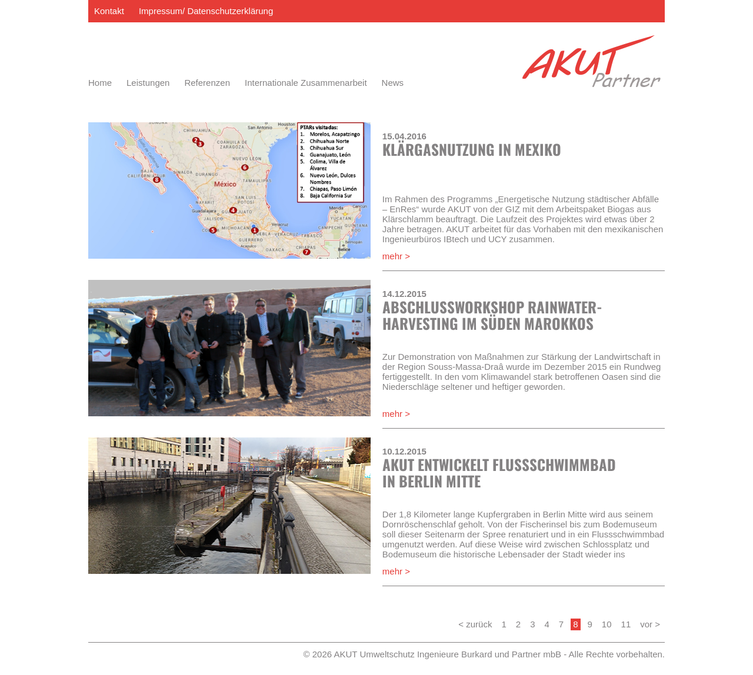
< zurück (475, 624)
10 (607, 624)
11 (626, 624)
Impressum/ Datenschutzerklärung (206, 11)
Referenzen (207, 83)
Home (100, 83)
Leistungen (147, 83)
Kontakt (109, 11)
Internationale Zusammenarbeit (306, 83)
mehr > (396, 256)
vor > (650, 624)
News (393, 83)
